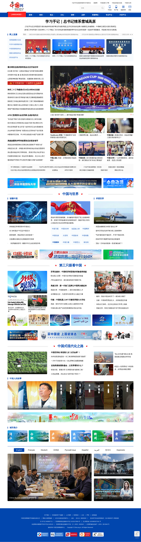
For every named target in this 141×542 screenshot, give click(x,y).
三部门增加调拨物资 (36, 101)
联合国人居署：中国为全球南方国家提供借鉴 (67, 276)
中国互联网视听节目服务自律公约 (30, 518)
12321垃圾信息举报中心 (62, 518)
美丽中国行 (104, 170)
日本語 (56, 450)
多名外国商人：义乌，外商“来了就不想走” (109, 291)
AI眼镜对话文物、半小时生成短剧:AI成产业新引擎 (25, 134)
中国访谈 (110, 135)
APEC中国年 (69, 170)
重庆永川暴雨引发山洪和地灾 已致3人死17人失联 (25, 105)
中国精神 (55, 242)
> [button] (132, 34)
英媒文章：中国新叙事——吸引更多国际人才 (67, 290)
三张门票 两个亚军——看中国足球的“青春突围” (67, 115)
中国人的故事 (15, 378)
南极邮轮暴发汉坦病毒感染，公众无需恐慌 (109, 221)
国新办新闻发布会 (15, 53)
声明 (88, 515)
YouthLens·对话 (56, 135)
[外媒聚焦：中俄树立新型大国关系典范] (102, 26)
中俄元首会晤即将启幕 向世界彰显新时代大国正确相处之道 (37, 309)
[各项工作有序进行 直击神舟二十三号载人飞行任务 (42, 30)
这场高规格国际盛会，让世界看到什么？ (67, 366)
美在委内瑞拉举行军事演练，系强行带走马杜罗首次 (26, 152)
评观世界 (100, 198)
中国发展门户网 (104, 3)
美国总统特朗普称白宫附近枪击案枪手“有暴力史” (25, 145)
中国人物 (53, 158)
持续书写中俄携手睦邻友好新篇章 (108, 239)
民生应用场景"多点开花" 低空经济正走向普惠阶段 (25, 127)
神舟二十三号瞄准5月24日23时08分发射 (24, 90)
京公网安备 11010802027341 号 (92, 521)
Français (31, 450)
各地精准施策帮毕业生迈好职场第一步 (75, 30)
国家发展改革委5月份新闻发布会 (116, 56)
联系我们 (76, 515)
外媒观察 (12, 291)
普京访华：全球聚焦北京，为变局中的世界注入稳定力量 (16, 309)
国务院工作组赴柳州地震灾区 (18, 101)
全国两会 (55, 170)
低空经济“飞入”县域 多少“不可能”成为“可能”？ (23, 372)
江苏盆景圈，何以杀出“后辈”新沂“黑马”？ (66, 374)
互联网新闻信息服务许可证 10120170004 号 (67, 521)
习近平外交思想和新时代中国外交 (81, 3)
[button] (131, 89)
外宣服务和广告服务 (57, 515)
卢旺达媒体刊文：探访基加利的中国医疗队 (66, 280)
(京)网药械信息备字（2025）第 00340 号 (97, 524)
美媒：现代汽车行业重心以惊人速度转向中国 (67, 304)
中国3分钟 (110, 158)
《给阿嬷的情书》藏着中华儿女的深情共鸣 (24, 243)
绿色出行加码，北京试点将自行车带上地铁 (111, 304)
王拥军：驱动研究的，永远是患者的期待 (23, 407)
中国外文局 (128, 3)
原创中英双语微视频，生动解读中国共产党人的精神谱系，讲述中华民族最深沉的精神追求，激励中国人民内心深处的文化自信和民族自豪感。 (70, 220)
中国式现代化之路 (70, 346)
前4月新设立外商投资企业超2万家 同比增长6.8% (25, 123)
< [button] (130, 34)
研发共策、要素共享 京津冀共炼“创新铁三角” (67, 370)
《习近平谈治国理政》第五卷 (92, 167)
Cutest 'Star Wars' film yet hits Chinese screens (111, 473)
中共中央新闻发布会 (15, 44)
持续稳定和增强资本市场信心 (19, 227)
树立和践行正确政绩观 (87, 170)
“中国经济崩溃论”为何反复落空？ (19, 221)
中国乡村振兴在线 (117, 3)
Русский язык (70, 450)
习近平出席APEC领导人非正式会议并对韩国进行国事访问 (57, 167)
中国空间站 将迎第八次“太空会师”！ (65, 352)
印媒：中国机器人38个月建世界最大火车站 (68, 300)
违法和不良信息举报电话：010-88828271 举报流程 (104, 518)
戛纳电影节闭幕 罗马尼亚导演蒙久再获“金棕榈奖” (25, 160)
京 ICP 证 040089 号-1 (46, 521)
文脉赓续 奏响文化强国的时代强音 (21, 239)
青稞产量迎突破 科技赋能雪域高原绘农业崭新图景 (26, 109)
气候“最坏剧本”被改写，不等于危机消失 (110, 235)
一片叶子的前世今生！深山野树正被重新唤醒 (67, 361)
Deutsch (44, 450)
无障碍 (137, 535)
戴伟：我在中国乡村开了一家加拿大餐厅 (110, 296)
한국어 (108, 450)
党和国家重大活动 (15, 40)
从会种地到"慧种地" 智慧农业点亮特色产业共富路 (25, 131)
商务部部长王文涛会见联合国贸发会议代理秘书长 (25, 94)
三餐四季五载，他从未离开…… (90, 135)
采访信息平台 (13, 57)
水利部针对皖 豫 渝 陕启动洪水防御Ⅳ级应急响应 (25, 75)
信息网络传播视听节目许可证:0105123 (42, 524)
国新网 (95, 3)
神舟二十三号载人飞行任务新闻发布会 (64, 56)
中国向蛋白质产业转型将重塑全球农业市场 (66, 308)
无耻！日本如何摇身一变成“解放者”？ (109, 243)
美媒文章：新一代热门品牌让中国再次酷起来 (69, 286)
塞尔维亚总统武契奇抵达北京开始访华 (23, 67)
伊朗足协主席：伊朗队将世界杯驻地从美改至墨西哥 (26, 148)
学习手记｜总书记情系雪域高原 (70, 21)
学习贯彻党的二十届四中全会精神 (21, 167)
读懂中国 (14, 198)
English (19, 450)
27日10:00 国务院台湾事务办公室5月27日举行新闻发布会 (100, 34)
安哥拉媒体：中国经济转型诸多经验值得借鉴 (69, 272)
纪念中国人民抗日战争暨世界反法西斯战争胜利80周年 (28, 170)
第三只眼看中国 (70, 265)
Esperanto (121, 450)
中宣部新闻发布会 (15, 48)
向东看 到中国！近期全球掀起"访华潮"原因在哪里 (25, 71)
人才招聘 (68, 515)
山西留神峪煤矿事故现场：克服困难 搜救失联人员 (26, 79)
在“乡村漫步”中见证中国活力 (19, 231)
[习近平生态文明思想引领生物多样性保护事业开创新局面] (45, 26)
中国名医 (82, 158)
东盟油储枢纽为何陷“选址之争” (107, 227)
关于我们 (46, 515)
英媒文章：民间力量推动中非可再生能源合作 (112, 308)
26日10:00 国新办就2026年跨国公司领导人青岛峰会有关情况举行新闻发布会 (53, 34)
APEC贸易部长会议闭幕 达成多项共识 (23, 115)
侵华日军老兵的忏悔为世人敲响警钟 (109, 231)
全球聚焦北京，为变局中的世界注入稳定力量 (67, 294)
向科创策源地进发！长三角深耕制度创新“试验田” (68, 357)
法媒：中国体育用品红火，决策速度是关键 (111, 300)
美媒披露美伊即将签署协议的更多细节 (23, 141)
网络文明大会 (119, 170)
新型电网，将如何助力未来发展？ (21, 235)
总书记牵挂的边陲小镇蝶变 (77, 26)
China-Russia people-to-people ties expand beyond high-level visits (36, 498)
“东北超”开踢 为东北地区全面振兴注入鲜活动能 (24, 119)
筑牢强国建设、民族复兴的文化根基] (103, 30)
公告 (82, 515)
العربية (96, 450)
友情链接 (94, 515)
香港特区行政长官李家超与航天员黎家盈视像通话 (25, 97)
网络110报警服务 (47, 518)
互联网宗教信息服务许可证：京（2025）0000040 (70, 524)
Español (85, 450)
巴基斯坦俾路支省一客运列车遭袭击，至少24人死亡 (26, 156)
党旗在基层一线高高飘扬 (116, 167)
